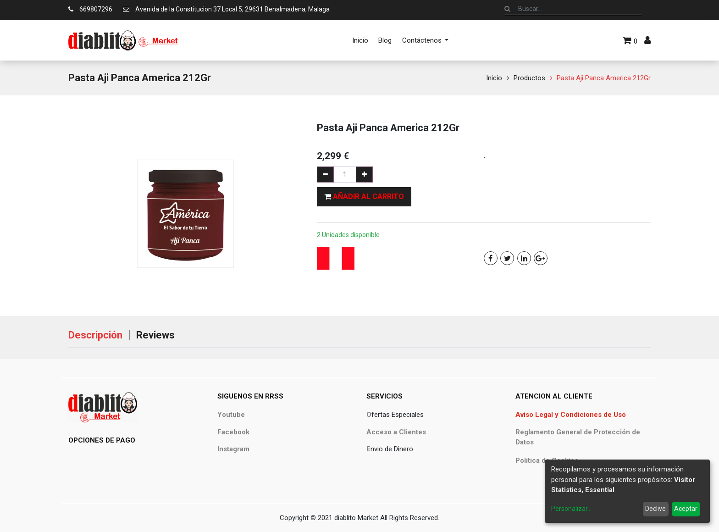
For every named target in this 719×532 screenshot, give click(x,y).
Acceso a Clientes (396, 432)
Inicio (494, 78)
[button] (364, 196)
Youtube (231, 414)
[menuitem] (360, 40)
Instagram (233, 449)
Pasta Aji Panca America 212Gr (604, 78)
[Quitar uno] (325, 174)
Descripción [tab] (95, 335)
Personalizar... (571, 508)
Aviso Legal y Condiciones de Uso (570, 414)
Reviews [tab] (155, 335)
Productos (529, 78)
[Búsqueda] (507, 8)
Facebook (233, 432)
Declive (655, 508)
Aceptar (685, 508)
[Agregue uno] (364, 174)
